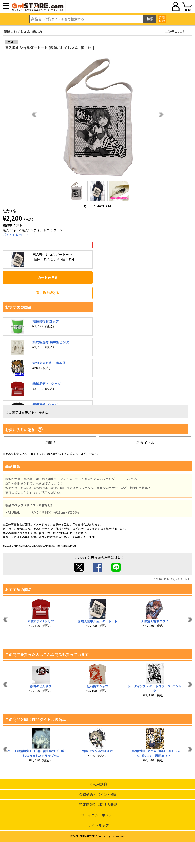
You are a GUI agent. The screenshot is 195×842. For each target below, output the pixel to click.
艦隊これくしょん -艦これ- (24, 31)
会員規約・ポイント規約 (98, 794)
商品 (50, 443)
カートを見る (48, 277)
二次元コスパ (174, 31)
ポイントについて (16, 234)
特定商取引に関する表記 (98, 804)
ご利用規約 (98, 784)
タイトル (145, 443)
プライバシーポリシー (98, 815)
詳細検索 (162, 19)
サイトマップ (98, 825)
